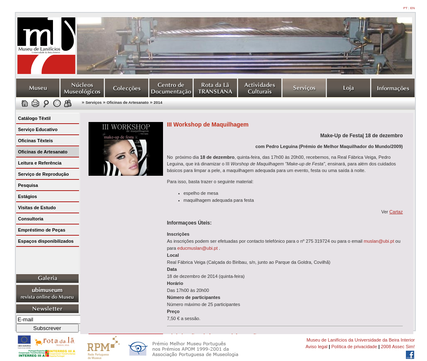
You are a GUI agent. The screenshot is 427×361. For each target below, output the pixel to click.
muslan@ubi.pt (379, 241)
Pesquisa (28, 185)
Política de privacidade (354, 346)
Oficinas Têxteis (35, 140)
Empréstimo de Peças (41, 229)
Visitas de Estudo (37, 207)
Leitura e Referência (40, 162)
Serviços (94, 102)
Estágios (27, 196)
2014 (158, 102)
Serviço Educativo (38, 129)
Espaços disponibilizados (46, 241)
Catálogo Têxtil (34, 118)
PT (405, 8)
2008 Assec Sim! (398, 346)
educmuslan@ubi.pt (198, 248)
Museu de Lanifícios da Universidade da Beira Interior (361, 339)
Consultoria (30, 218)
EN (412, 8)
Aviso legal (316, 346)
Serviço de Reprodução (43, 174)
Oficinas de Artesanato (128, 102)
